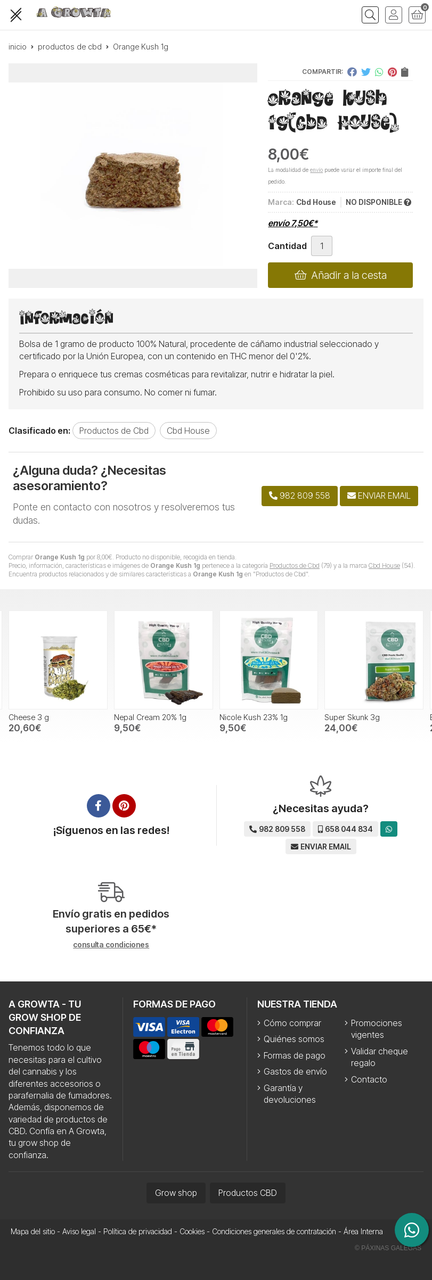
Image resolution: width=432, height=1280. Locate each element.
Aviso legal (79, 1231)
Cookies (192, 1231)
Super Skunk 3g (352, 717)
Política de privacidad (137, 1231)
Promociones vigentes (376, 1029)
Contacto (369, 1079)
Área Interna (363, 1231)
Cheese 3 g (29, 717)
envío (316, 170)
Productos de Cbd (295, 565)
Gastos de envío (295, 1071)
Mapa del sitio (33, 1231)
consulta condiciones (111, 944)
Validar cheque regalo (379, 1057)
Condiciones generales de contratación (274, 1231)
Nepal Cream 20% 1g (150, 717)
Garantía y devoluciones (290, 1094)
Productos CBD (247, 1192)
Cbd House (384, 565)
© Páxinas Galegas (388, 1248)
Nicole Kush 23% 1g (253, 717)
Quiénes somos (294, 1039)
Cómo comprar (292, 1023)
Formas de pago (294, 1055)
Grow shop (176, 1192)
